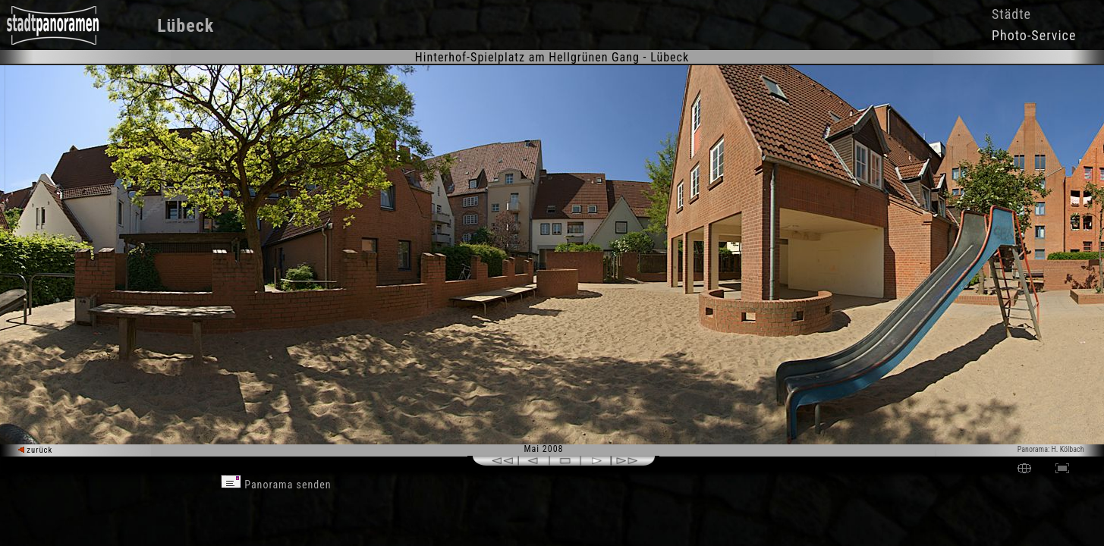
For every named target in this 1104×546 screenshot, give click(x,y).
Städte (1011, 14)
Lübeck (185, 25)
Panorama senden (276, 485)
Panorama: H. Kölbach (1051, 449)
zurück (35, 450)
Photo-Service (1034, 35)
